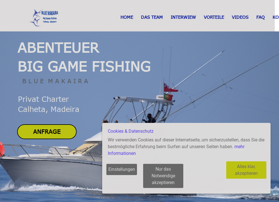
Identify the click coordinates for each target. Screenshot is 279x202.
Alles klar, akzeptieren (243, 176)
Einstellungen (121, 176)
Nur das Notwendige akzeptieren (169, 179)
